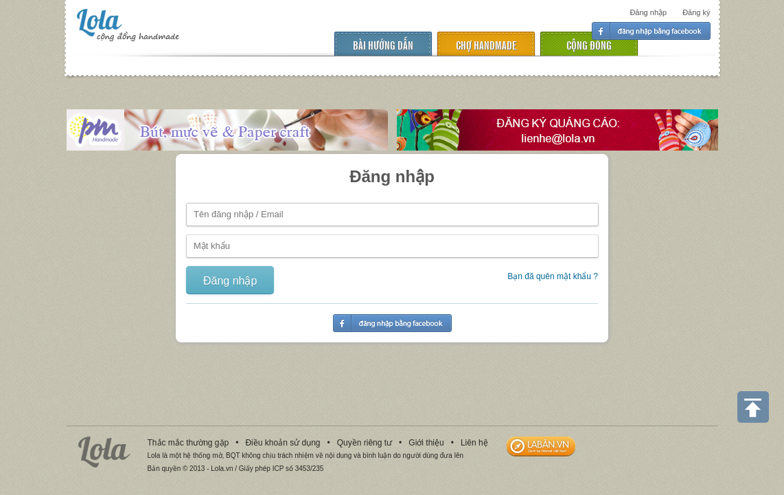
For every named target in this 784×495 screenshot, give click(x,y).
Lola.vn (104, 452)
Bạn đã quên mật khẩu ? (552, 276)
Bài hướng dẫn (383, 44)
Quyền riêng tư (364, 443)
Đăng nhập (648, 12)
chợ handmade (486, 44)
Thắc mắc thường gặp (188, 443)
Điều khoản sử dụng (282, 443)
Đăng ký (696, 12)
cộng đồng (589, 44)
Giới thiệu (425, 443)
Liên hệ (474, 443)
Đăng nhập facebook (651, 31)
